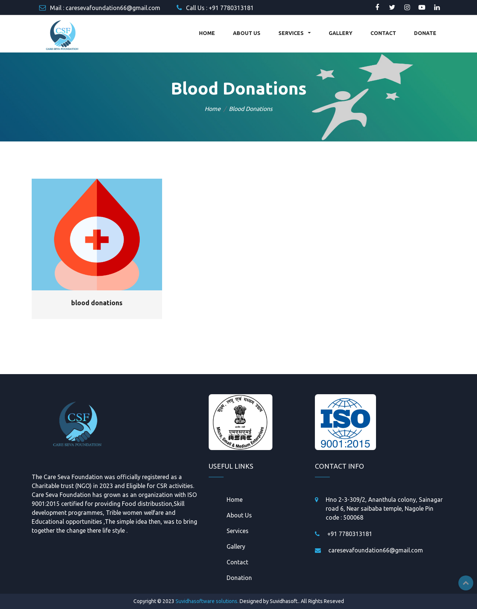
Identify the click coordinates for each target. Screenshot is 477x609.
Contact (237, 562)
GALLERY (341, 33)
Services (238, 530)
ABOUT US (246, 33)
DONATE (425, 33)
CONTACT (383, 33)
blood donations (97, 302)
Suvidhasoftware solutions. (207, 601)
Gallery (236, 546)
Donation (239, 577)
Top (465, 582)
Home (213, 108)
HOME (207, 33)
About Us (239, 515)
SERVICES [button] (291, 33)
